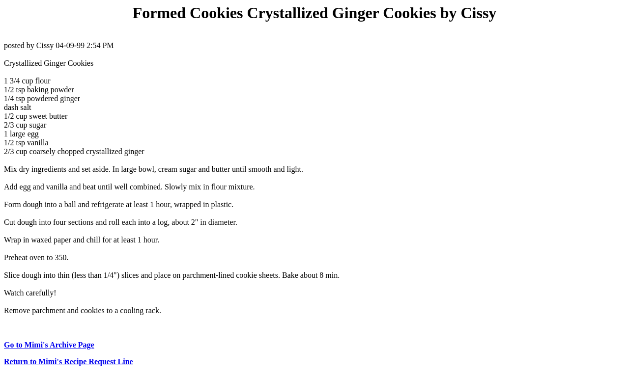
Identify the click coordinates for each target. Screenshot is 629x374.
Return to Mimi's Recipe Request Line (68, 361)
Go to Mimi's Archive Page (49, 345)
